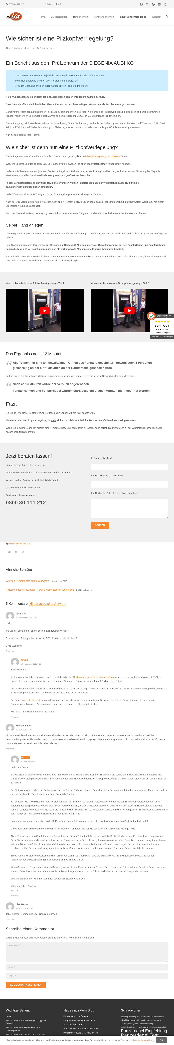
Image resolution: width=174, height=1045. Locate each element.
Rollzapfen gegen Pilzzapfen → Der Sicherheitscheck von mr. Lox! (40, 589)
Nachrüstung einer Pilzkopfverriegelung (93, 677)
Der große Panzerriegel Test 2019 (79, 1020)
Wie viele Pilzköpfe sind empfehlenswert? (27, 581)
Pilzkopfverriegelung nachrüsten (101, 156)
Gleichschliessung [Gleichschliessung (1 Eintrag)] (146, 1024)
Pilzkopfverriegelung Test (21, 544)
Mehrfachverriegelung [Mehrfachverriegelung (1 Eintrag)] (129, 1027)
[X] (147, 4)
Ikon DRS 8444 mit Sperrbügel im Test (81, 1028)
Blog (80, 704)
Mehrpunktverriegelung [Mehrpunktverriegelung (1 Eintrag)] (148, 1027)
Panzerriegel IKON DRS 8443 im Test (80, 1033)
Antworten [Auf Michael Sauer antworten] (10, 749)
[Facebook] (141, 4)
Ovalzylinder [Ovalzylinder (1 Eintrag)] (162, 1027)
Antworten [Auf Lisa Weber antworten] (10, 919)
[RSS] (165, 4)
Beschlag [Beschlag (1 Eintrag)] (124, 1017)
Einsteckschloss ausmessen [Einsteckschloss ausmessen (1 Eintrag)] (149, 1020)
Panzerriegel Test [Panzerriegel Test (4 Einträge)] (140, 1035)
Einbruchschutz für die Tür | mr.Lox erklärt (25, 1034)
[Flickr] (159, 4)
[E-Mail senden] (9, 551)
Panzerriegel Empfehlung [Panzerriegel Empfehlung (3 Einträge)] (144, 1030)
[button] (166, 16)
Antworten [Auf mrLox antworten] (15, 717)
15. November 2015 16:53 (26, 618)
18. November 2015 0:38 (31, 664)
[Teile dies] (16, 551)
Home (8, 1016)
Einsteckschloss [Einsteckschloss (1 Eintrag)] (131, 1020)
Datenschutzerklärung (143, 1040)
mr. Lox (30, 48)
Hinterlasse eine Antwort (47, 603)
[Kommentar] (87, 952)
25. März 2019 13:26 (24, 908)
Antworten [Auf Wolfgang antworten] (10, 651)
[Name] (87, 967)
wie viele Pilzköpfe (31, 700)
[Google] (153, 4)
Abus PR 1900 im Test (73, 1024)
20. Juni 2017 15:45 (24, 730)
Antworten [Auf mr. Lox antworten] (15, 896)
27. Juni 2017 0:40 (28, 762)
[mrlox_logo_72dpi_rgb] (14, 17)
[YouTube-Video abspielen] (45, 310)
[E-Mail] (87, 976)
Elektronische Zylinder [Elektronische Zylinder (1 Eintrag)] (129, 1024)
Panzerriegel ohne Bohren (75, 1016)
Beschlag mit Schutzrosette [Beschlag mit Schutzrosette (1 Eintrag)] (139, 1017)
